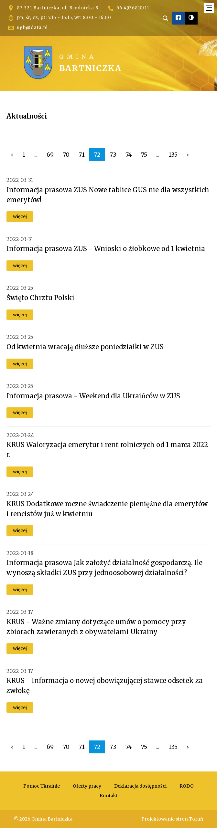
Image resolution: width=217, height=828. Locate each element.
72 (97, 154)
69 (50, 154)
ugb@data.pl (32, 27)
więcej (20, 216)
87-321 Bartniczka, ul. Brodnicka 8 (57, 8)
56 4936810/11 (133, 8)
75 (144, 154)
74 (128, 154)
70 (66, 154)
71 (82, 154)
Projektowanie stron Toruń (172, 819)
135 (173, 154)
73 (113, 154)
